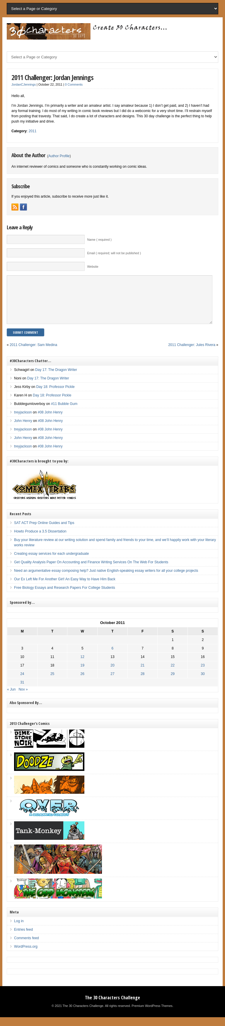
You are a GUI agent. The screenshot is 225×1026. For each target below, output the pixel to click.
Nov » (23, 698)
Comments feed (26, 947)
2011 (33, 131)
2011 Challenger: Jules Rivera (191, 354)
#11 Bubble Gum (64, 413)
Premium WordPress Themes (152, 1014)
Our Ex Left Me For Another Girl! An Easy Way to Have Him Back (64, 588)
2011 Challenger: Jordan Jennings (52, 77)
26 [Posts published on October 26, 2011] (82, 683)
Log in (19, 930)
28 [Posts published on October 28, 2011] (142, 683)
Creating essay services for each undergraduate (51, 562)
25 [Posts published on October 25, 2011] (52, 683)
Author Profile (59, 156)
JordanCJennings (23, 84)
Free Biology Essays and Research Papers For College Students (64, 596)
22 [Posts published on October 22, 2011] (173, 674)
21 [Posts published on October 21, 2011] (142, 674)
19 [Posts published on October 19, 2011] (82, 674)
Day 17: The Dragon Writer (56, 379)
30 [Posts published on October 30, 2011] (202, 683)
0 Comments (74, 84)
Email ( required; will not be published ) (114, 253)
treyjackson (23, 421)
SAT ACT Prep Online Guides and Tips (44, 532)
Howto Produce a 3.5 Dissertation (40, 540)
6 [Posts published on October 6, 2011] (113, 657)
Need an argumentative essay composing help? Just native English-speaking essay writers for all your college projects (106, 579)
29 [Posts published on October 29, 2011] (173, 683)
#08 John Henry (50, 421)
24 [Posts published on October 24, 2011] (22, 683)
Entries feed (23, 938)
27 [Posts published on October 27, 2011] (112, 683)
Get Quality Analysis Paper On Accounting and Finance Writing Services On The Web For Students (91, 571)
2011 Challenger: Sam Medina (33, 354)
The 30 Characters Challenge (112, 1006)
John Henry (23, 430)
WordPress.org (26, 955)
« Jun (11, 698)
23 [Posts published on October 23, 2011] (202, 674)
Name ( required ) (99, 239)
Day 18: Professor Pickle (55, 396)
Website (92, 266)
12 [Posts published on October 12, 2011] (82, 666)
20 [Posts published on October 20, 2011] (112, 674)
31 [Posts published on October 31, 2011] (22, 691)
